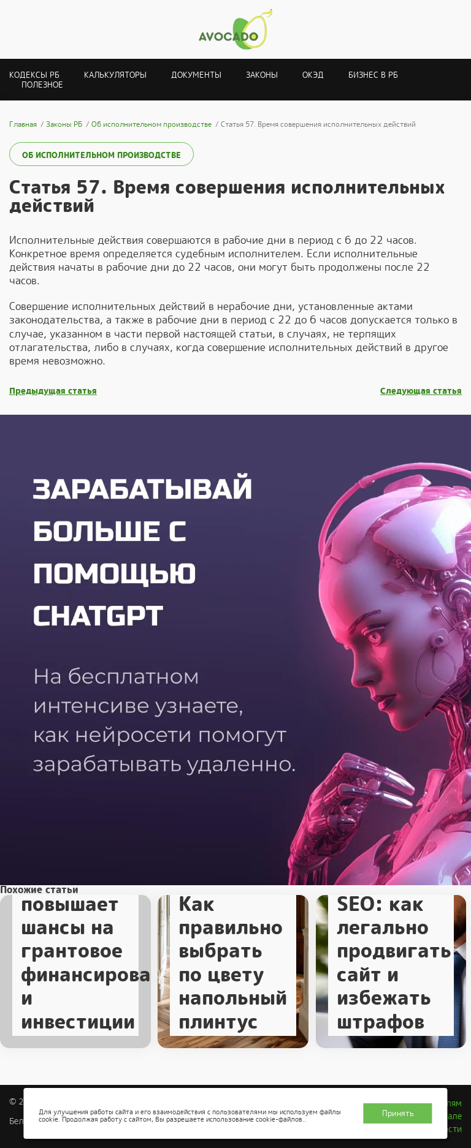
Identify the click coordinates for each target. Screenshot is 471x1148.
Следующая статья (421, 391)
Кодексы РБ (34, 75)
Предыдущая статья (53, 391)
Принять (398, 1113)
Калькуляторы (115, 75)
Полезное (42, 85)
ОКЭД (313, 75)
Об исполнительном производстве (101, 155)
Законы (262, 75)
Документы (196, 75)
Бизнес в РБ (373, 75)
